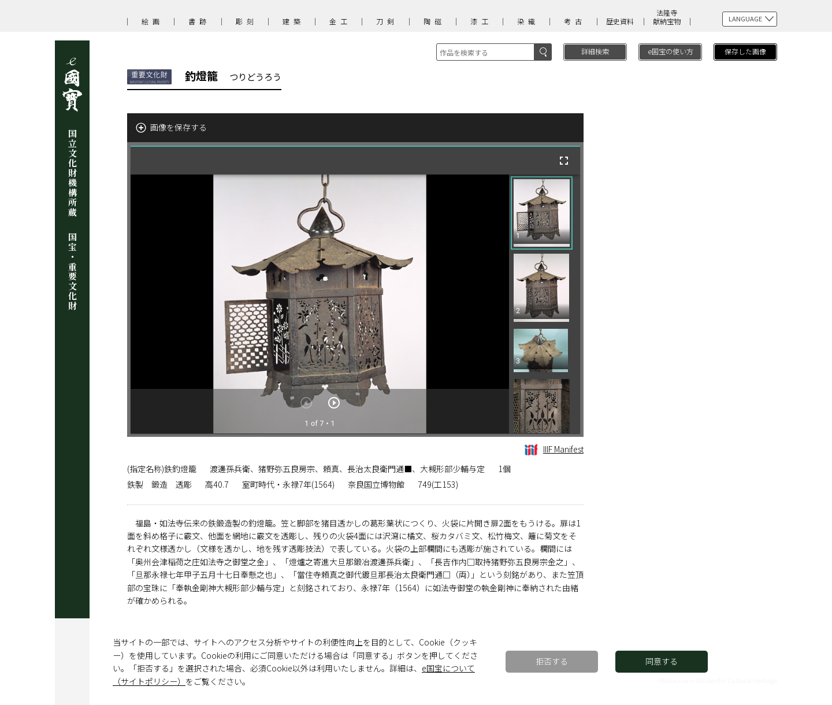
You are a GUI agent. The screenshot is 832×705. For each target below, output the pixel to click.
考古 (575, 21)
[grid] (544, 304)
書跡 (199, 21)
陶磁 (434, 21)
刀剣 (387, 21)
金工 (340, 21)
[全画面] (564, 161)
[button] (542, 213)
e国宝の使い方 (670, 51)
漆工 (481, 21)
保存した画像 (745, 51)
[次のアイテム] (334, 403)
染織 (528, 21)
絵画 (153, 21)
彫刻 (247, 21)
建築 (293, 21)
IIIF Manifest (554, 449)
